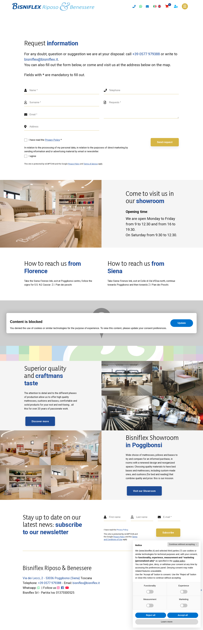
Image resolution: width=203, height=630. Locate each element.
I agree (32, 156)
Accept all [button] (183, 615)
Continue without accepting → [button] (183, 544)
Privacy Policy (52, 139)
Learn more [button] (166, 621)
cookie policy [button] (179, 561)
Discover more (47, 421)
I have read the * (45, 139)
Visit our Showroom (152, 491)
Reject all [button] (150, 615)
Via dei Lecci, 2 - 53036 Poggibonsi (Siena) (51, 578)
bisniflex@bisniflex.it (41, 59)
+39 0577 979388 (146, 54)
